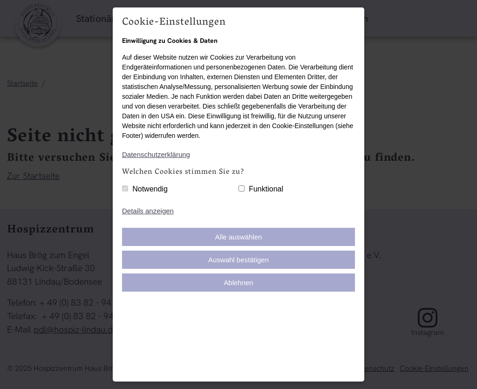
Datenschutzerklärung (156, 154)
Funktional (266, 189)
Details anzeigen (148, 211)
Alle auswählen (238, 237)
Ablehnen (238, 283)
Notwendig (150, 189)
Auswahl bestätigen (238, 260)
